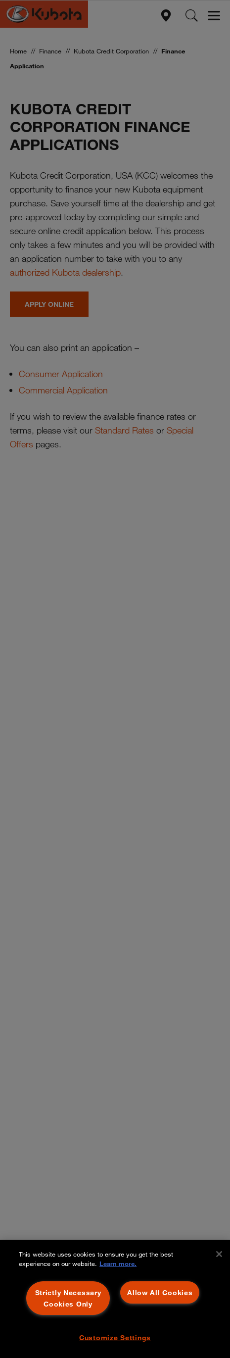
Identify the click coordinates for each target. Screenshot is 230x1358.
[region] (115, 1299)
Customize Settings (115, 1337)
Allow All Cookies (159, 1292)
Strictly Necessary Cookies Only (68, 1298)
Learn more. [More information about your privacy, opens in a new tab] (118, 1263)
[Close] (219, 1254)
